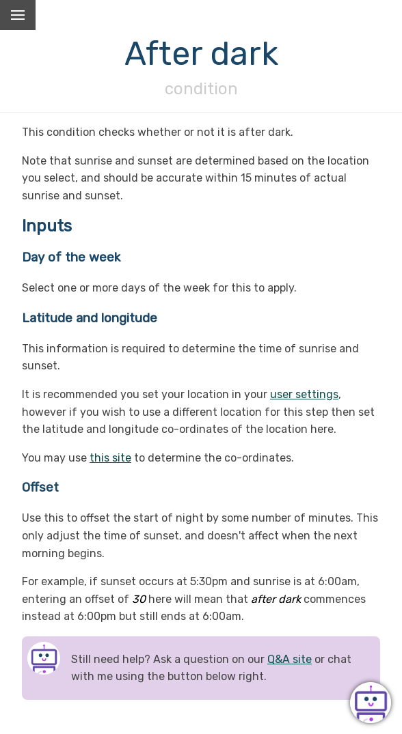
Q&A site (289, 659)
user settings (304, 394)
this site (110, 457)
